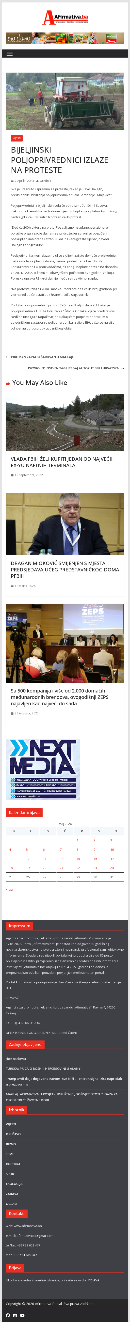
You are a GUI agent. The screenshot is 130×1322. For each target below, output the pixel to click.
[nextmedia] (43, 741)
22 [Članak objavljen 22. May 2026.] (78, 868)
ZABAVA (12, 1194)
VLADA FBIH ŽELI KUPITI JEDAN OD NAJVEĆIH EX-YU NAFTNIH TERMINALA (63, 462)
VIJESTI (17, 138)
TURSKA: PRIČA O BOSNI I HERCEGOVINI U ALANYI (43, 1068)
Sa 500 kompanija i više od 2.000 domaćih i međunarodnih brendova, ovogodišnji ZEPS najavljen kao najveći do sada (60, 697)
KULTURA (13, 1164)
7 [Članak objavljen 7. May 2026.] (61, 849)
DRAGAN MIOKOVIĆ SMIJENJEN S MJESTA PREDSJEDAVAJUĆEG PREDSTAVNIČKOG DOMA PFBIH (65, 569)
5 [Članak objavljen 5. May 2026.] (27, 849)
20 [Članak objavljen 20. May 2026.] (44, 868)
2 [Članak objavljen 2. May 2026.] (94, 840)
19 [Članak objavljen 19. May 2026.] (28, 868)
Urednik (45, 181)
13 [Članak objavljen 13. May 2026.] (44, 858)
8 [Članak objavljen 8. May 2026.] (77, 849)
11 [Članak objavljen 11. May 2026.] (11, 858)
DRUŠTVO (13, 1134)
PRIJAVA (93, 1280)
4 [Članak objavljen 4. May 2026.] (10, 849)
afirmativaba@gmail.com (34, 1235)
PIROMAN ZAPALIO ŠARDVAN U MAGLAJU (40, 357)
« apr (10, 889)
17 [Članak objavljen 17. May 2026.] (112, 858)
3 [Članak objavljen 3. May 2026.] (111, 840)
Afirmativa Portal (48, 1303)
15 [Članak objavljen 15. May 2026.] (78, 858)
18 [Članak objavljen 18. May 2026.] (11, 868)
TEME (10, 1154)
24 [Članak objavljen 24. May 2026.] (112, 868)
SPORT (11, 1174)
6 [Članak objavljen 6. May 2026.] (44, 849)
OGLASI (11, 1203)
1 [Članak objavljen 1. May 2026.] (77, 840)
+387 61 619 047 (25, 1255)
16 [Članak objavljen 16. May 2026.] (95, 858)
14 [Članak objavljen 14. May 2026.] (61, 858)
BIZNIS (11, 1144)
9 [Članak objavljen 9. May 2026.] (94, 849)
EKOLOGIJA (14, 1183)
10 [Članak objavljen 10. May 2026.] (112, 849)
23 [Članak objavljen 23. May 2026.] (95, 868)
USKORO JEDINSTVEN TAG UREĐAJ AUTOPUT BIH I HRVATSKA (75, 368)
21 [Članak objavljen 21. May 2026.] (61, 868)
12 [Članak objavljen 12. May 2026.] (28, 858)
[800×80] (65, 35)
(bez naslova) (16, 1058)
